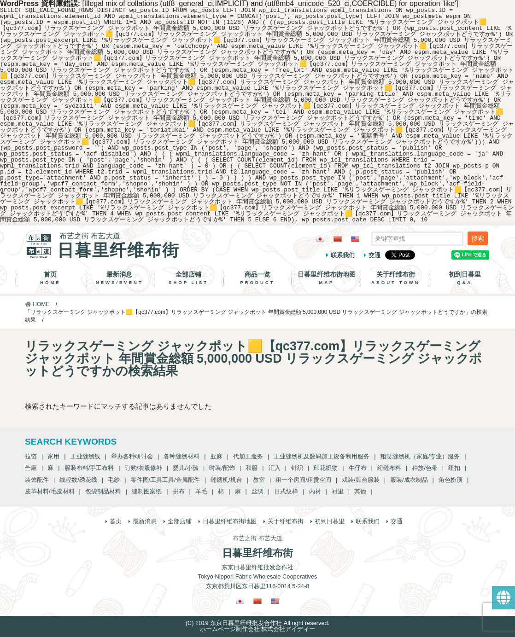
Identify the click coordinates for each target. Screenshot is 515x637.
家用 (53, 456)
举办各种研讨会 (132, 456)
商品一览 (257, 278)
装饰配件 (37, 479)
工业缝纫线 (85, 456)
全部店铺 (188, 278)
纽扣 (454, 467)
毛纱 (114, 479)
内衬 (315, 491)
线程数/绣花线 (78, 479)
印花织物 (326, 467)
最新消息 (119, 278)
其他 (360, 491)
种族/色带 (425, 467)
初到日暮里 (464, 278)
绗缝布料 (389, 467)
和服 (252, 467)
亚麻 (216, 456)
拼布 (179, 491)
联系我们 (343, 255)
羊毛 (201, 491)
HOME (37, 304)
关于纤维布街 (395, 278)
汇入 (275, 467)
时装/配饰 (222, 467)
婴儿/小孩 (186, 467)
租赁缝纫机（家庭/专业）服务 (420, 456)
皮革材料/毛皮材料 (50, 491)
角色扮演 (450, 479)
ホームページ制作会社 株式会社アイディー (258, 628)
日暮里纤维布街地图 (326, 278)
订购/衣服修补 (144, 467)
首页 (50, 278)
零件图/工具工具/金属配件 (165, 479)
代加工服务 (248, 456)
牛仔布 (358, 467)
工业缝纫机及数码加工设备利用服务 (321, 456)
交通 (374, 255)
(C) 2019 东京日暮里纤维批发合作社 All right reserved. (257, 623)
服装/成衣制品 (409, 479)
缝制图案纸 (147, 491)
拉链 (31, 456)
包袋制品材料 (103, 491)
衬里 (338, 491)
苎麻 (31, 467)
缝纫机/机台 (226, 479)
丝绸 (257, 491)
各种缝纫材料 (181, 456)
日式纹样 (286, 491)
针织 (297, 467)
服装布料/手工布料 (89, 467)
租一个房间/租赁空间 (303, 479)
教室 (259, 479)
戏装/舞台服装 (361, 479)
